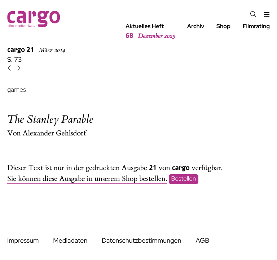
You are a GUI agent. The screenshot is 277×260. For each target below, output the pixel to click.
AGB (202, 241)
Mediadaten (70, 241)
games (16, 90)
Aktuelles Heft (150, 31)
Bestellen (183, 179)
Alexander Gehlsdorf (54, 133)
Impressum (23, 241)
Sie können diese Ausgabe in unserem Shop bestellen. (87, 178)
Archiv (196, 26)
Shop (223, 26)
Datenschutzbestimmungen (141, 241)
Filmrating (256, 26)
